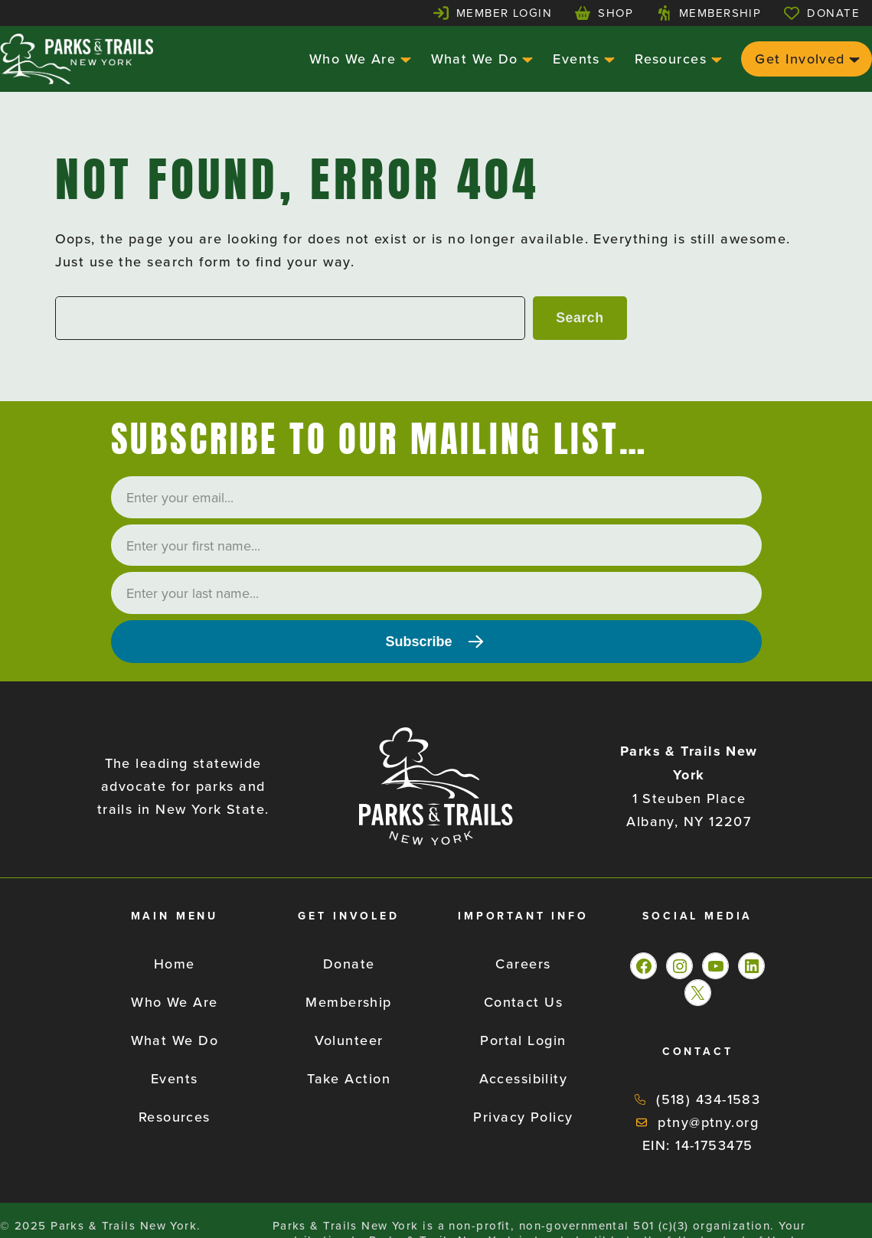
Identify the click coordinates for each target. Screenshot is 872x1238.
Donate (833, 13)
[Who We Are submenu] (404, 58)
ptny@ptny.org (708, 1122)
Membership (720, 13)
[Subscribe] (436, 641)
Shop (615, 13)
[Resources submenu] (714, 58)
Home (174, 963)
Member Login (504, 13)
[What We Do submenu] (525, 58)
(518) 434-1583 (708, 1099)
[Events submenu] (607, 58)
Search (579, 317)
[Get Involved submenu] (852, 58)
